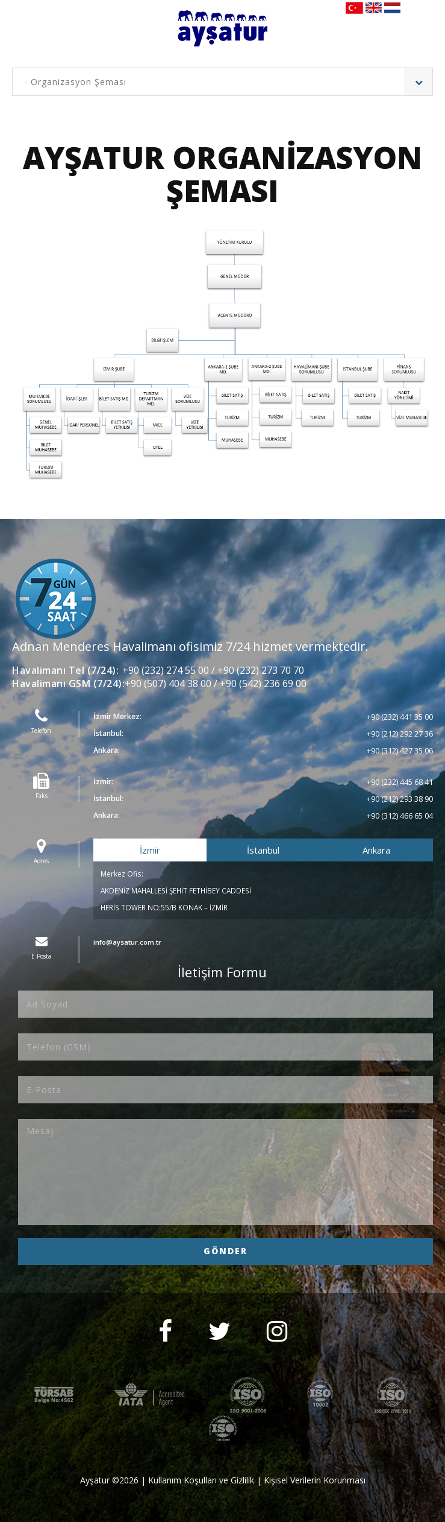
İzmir (150, 850)
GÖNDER (225, 1251)
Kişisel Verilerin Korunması (315, 1480)
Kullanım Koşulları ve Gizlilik (201, 1480)
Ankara (376, 850)
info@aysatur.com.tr (129, 942)
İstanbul (263, 850)
